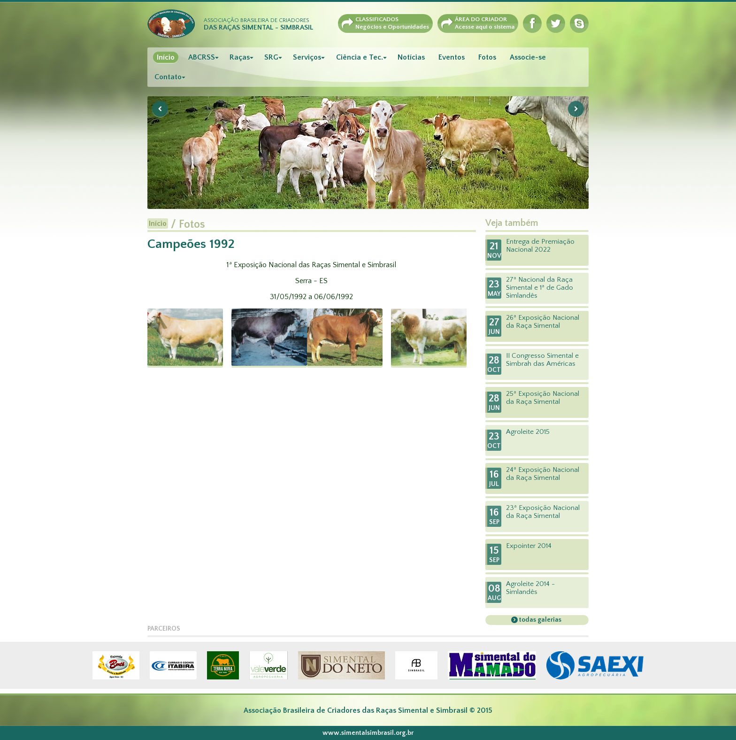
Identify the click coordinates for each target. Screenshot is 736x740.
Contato (168, 77)
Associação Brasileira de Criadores (258, 24)
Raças (240, 57)
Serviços (307, 57)
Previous (160, 109)
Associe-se (528, 57)
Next (576, 109)
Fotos (487, 57)
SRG (271, 57)
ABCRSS (201, 57)
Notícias (411, 57)
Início (166, 57)
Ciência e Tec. (359, 57)
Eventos (451, 57)
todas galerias (539, 620)
